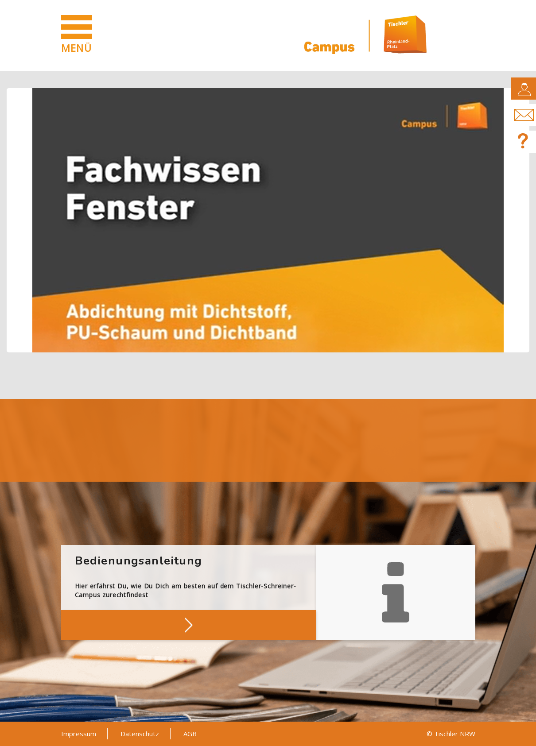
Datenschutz (139, 733)
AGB (190, 733)
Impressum (78, 733)
